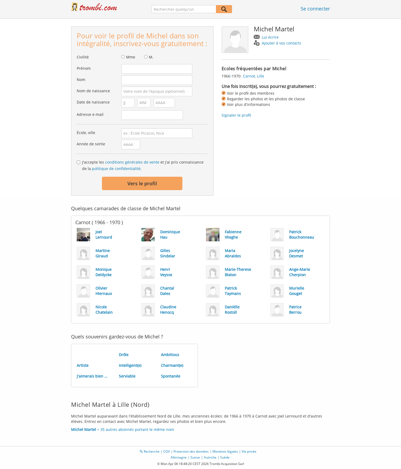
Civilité (83, 57)
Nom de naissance (93, 90)
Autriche (210, 457)
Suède (225, 457)
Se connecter (315, 8)
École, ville (86, 132)
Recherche (152, 451)
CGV (166, 451)
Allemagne (179, 457)
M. (151, 57)
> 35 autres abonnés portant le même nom (122, 429)
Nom (81, 79)
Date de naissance (93, 102)
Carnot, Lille (253, 76)
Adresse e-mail (90, 114)
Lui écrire (270, 37)
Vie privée (249, 451)
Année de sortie (91, 143)
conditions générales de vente (132, 162)
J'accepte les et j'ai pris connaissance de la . (143, 165)
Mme (130, 57)
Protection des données (191, 451)
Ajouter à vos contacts (281, 43)
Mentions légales (225, 451)
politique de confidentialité (116, 168)
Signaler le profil (236, 115)
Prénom (84, 68)
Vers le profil (142, 183)
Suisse (195, 457)
